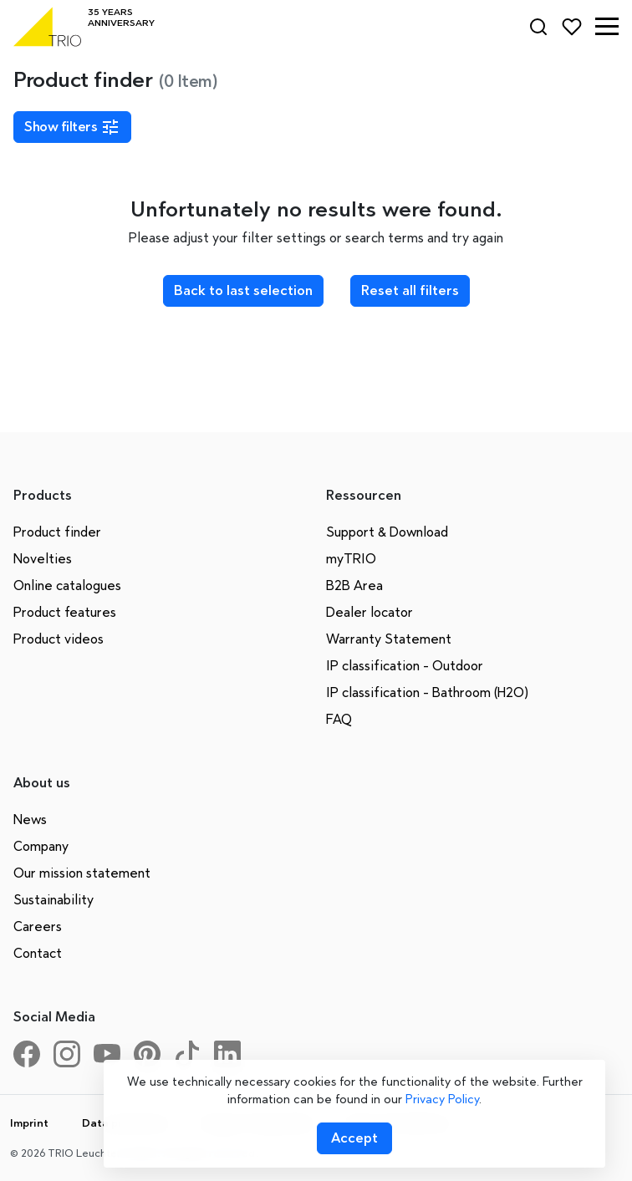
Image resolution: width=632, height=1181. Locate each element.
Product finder (57, 532)
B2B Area (354, 585)
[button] (607, 26)
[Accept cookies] (354, 1138)
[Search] (538, 26)
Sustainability (53, 900)
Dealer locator (369, 612)
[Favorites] (572, 26)
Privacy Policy (442, 1099)
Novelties (42, 559)
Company (41, 846)
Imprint (29, 1123)
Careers (37, 926)
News (30, 819)
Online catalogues (67, 585)
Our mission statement (81, 873)
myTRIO (351, 559)
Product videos (58, 639)
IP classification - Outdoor (404, 666)
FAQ (339, 719)
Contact (37, 953)
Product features (64, 612)
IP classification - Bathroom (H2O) (427, 692)
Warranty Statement (388, 639)
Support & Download (387, 532)
